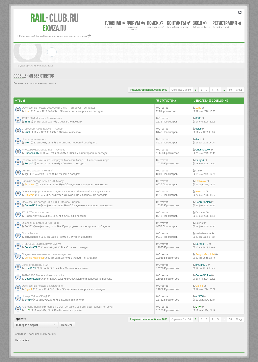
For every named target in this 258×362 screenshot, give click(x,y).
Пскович (30, 215)
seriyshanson (32, 236)
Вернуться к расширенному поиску (35, 83)
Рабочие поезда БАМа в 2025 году (42, 181)
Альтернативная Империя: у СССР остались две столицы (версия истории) (67, 306)
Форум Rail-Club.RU (85, 257)
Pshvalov (30, 184)
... (224, 89)
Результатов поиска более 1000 (148, 89)
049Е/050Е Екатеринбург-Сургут (41, 243)
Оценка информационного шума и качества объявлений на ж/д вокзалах (66, 191)
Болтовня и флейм (80, 236)
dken (27, 142)
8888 (27, 121)
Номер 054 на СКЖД (34, 296)
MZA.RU (54, 28)
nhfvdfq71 (30, 268)
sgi (26, 173)
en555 (28, 299)
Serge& (29, 163)
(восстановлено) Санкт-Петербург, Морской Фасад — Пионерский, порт (65, 160)
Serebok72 (31, 247)
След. (239, 89)
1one (27, 111)
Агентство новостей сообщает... (78, 142)
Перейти (67, 325)
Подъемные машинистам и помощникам (46, 254)
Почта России (30, 233)
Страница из (181, 89)
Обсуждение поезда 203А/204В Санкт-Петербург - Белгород (58, 107)
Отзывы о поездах (71, 121)
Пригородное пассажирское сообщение (86, 226)
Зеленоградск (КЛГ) (34, 264)
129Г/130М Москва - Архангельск (42, 118)
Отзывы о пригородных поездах (88, 153)
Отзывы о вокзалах (76, 268)
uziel (27, 132)
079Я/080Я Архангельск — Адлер (42, 128)
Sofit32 (29, 226)
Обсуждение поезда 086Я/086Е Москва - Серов (51, 201)
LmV (27, 310)
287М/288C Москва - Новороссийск (43, 275)
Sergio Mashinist (34, 257)
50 (230, 89)
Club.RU (54, 17)
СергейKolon (32, 205)
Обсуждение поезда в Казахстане (42, 285)
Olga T (28, 289)
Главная (115, 23)
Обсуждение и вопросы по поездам (81, 111)
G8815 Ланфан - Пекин (36, 170)
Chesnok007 (32, 153)
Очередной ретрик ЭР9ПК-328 (40, 222)
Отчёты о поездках (74, 163)
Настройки (22, 340)
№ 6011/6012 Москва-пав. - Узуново (43, 149)
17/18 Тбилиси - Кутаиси (36, 212)
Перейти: (20, 319)
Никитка (29, 194)
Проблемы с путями (34, 139)
